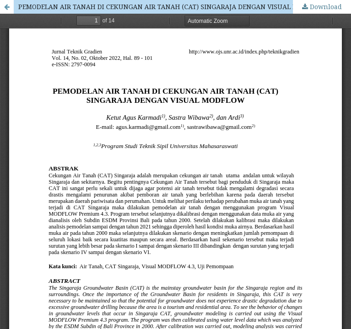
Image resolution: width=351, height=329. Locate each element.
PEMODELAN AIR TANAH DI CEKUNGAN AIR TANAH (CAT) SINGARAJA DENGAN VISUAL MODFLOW (172, 6)
